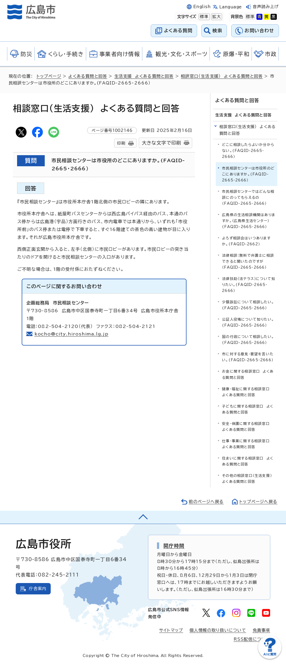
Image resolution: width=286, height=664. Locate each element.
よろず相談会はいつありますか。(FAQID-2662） (246, 241)
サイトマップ (171, 630)
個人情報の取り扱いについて (217, 630)
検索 (218, 30)
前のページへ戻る (206, 502)
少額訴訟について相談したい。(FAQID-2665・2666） (248, 305)
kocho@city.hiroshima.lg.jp (71, 334)
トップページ (49, 76)
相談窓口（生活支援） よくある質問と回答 (222, 76)
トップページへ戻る (258, 502)
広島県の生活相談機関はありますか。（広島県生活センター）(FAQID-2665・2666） (248, 221)
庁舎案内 (37, 589)
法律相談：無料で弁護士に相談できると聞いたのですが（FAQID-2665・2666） (248, 261)
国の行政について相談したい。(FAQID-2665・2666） (248, 339)
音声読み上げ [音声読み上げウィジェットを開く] (266, 7)
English (202, 7)
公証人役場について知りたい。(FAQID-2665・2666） (248, 322)
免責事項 (261, 630)
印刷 (121, 143)
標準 (203, 16)
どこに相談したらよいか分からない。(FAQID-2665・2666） (248, 150)
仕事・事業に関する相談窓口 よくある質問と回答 (247, 444)
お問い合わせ (259, 30)
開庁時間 (173, 545)
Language (230, 7)
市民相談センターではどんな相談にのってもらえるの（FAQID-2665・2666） (248, 197)
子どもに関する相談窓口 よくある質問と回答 (247, 409)
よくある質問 (178, 30)
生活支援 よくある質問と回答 (144, 76)
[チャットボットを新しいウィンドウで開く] (269, 658)
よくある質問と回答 (87, 76)
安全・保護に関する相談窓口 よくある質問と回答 (247, 426)
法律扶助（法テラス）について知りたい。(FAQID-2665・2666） (248, 284)
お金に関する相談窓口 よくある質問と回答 (248, 374)
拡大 (216, 16)
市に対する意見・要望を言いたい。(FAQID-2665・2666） (248, 357)
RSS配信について (252, 639)
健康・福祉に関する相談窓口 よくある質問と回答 (247, 392)
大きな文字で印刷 (161, 143)
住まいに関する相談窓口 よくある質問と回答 (247, 461)
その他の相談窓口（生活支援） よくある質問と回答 (248, 478)
